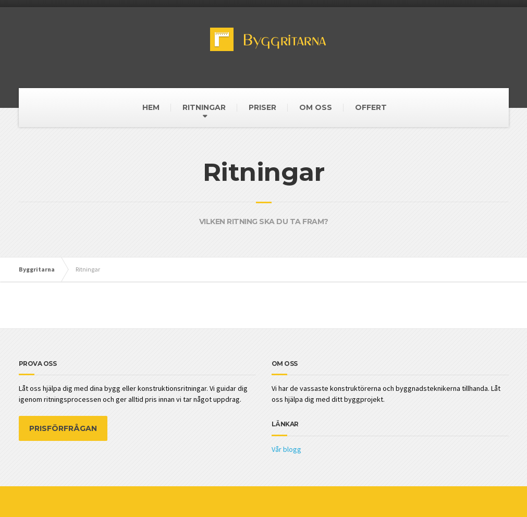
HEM (151, 107)
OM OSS (315, 107)
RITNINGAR (204, 107)
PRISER (262, 107)
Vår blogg (286, 449)
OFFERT (371, 107)
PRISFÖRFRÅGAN (63, 428)
